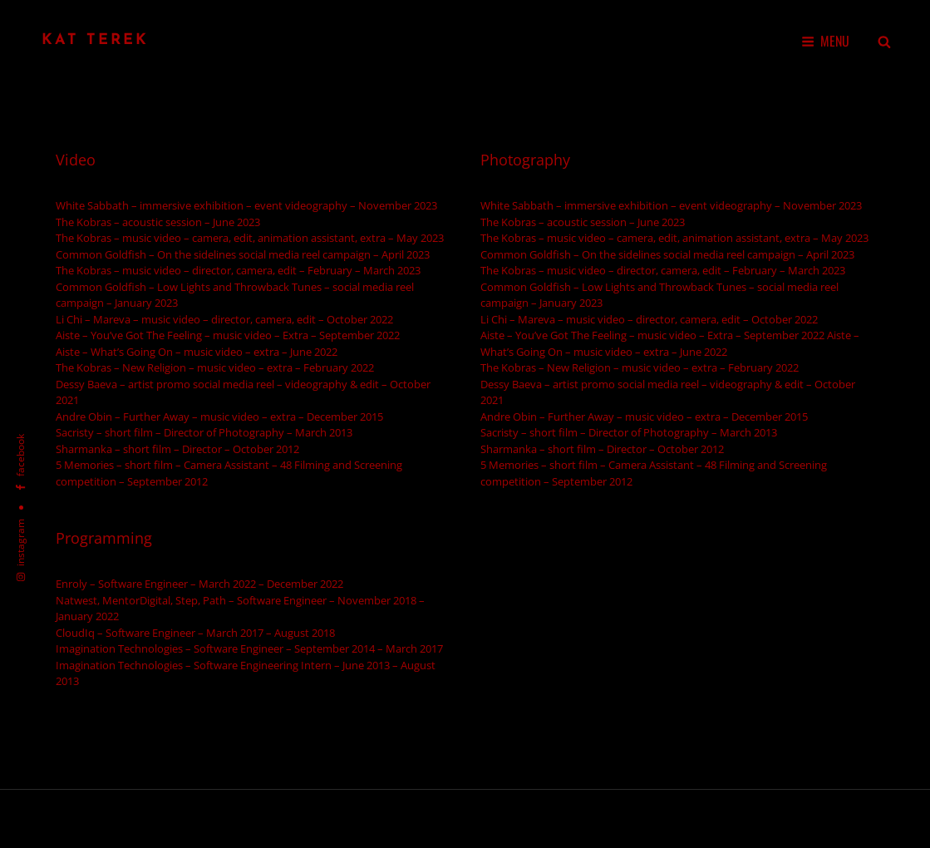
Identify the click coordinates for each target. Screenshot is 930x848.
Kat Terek (95, 40)
